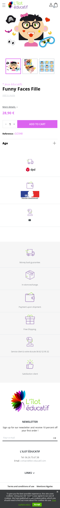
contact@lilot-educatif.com (33, 460)
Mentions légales (45, 486)
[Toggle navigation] (3, 5)
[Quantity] (10, 124)
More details (10, 106)
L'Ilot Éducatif (18, 5)
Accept (37, 505)
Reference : (8, 133)
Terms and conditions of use (21, 486)
